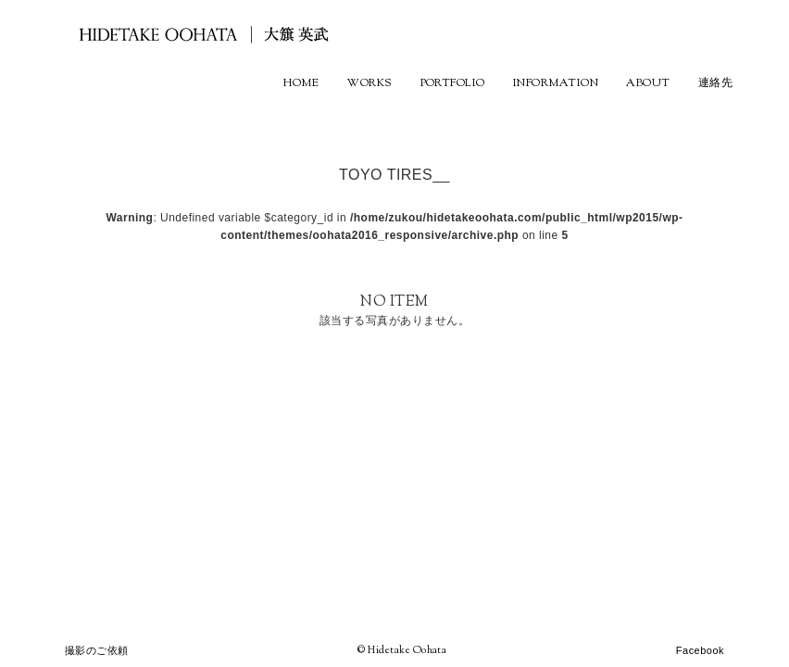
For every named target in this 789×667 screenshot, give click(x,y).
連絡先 (715, 83)
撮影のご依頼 (97, 650)
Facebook (700, 650)
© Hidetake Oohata (401, 650)
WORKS (369, 83)
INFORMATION (555, 83)
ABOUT (648, 83)
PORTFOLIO (452, 83)
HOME (301, 83)
